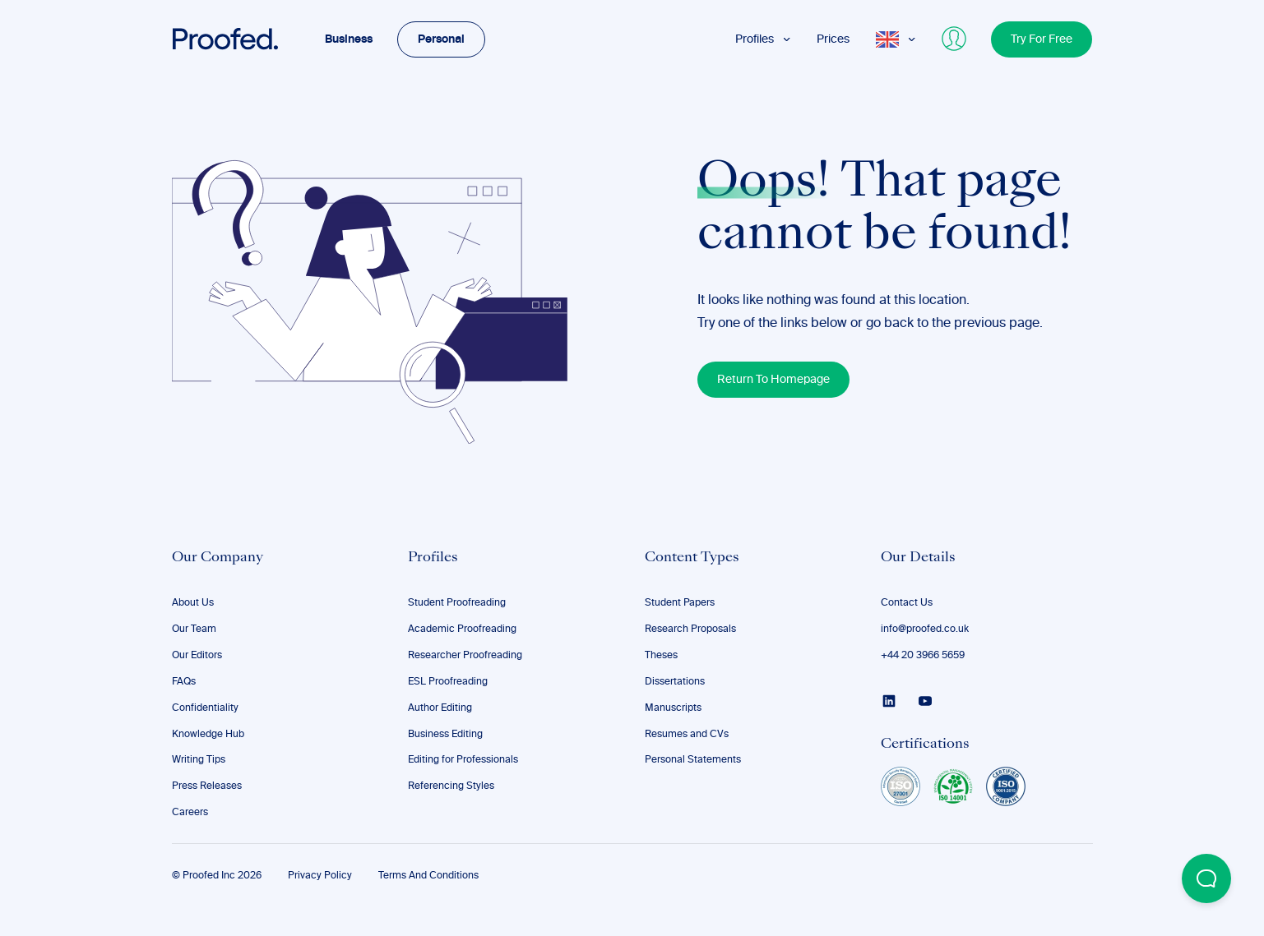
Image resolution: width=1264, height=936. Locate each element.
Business (349, 39)
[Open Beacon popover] (1206, 878)
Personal (441, 39)
